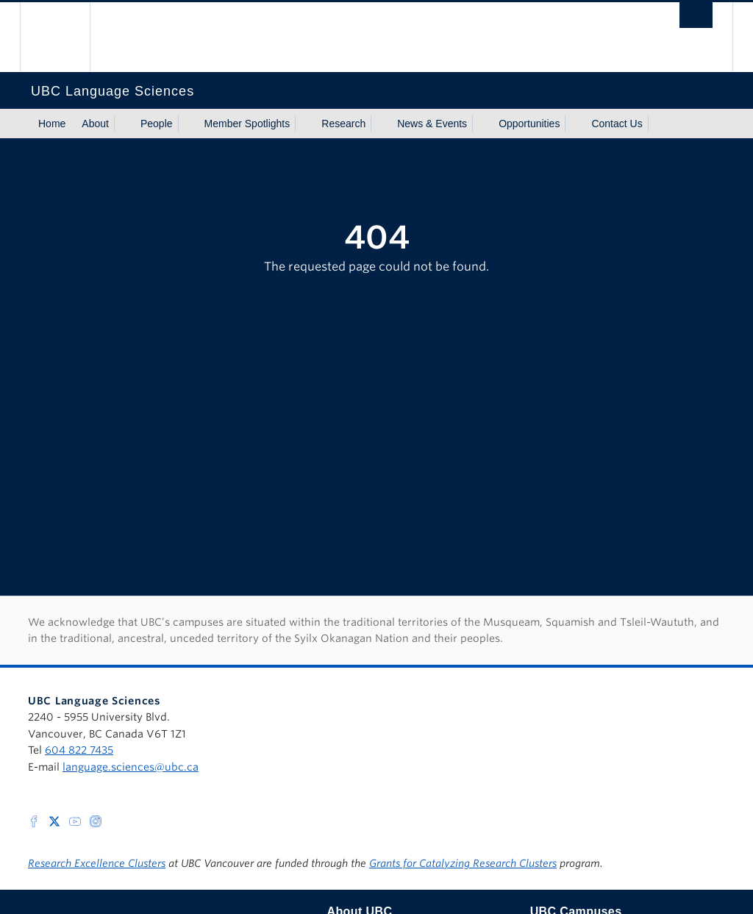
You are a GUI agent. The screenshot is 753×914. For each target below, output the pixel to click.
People (156, 123)
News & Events (432, 123)
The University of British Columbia (66, 37)
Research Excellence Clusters (96, 863)
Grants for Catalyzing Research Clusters (463, 863)
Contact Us (616, 123)
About (95, 123)
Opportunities (529, 123)
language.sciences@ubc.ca (131, 767)
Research (343, 123)
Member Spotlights (247, 123)
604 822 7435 (79, 750)
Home (51, 123)
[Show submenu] (123, 123)
